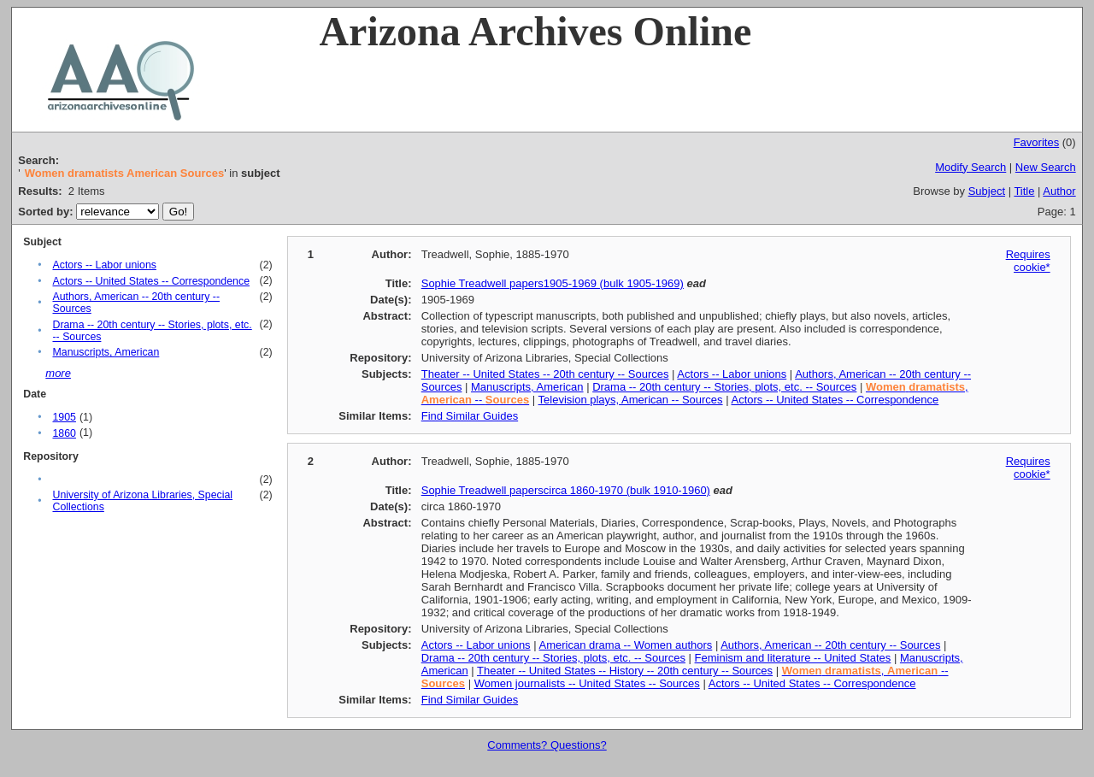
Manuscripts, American (105, 352)
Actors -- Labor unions (104, 265)
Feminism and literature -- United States (793, 657)
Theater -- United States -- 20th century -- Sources (545, 374)
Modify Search (970, 167)
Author (1059, 191)
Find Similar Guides (469, 415)
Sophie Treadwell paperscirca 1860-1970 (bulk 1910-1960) (565, 490)
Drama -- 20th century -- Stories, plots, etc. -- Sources (724, 386)
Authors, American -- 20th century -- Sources (830, 645)
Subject (986, 191)
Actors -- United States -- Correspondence (151, 281)
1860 (63, 433)
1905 (63, 417)
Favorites (1036, 142)
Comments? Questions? (546, 745)
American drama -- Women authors (626, 645)
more (58, 373)
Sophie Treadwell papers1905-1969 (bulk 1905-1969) (552, 283)
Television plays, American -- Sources (630, 399)
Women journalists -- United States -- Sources (587, 683)
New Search (1045, 167)
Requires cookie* (1028, 261)
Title (1024, 191)
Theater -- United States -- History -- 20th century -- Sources (625, 670)
